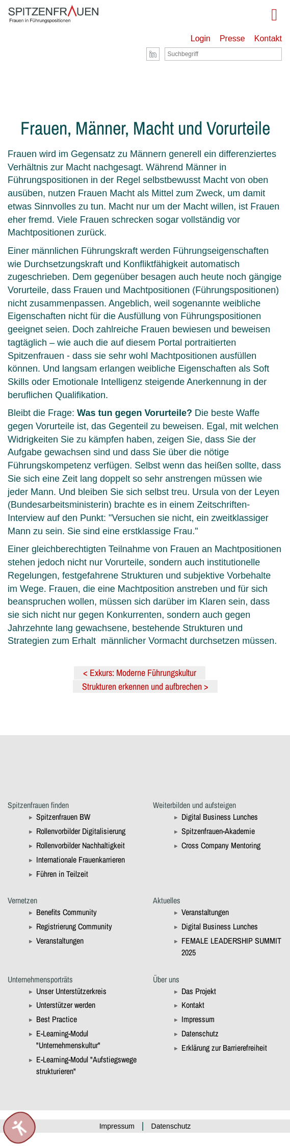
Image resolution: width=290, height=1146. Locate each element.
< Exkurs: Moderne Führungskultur (139, 672)
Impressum (198, 1019)
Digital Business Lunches (219, 816)
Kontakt (268, 38)
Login (200, 38)
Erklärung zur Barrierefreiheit (224, 1047)
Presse (232, 38)
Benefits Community (66, 912)
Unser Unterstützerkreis (71, 991)
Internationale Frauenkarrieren (80, 859)
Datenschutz (200, 1033)
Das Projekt (198, 991)
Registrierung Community (74, 926)
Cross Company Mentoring (220, 845)
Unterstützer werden (65, 1004)
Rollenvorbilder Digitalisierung (80, 831)
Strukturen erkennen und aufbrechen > (145, 686)
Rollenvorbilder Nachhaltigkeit (80, 845)
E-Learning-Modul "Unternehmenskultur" (68, 1039)
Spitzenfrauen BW (63, 816)
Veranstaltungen (60, 940)
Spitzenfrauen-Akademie (218, 831)
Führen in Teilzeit (62, 873)
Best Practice (56, 1019)
